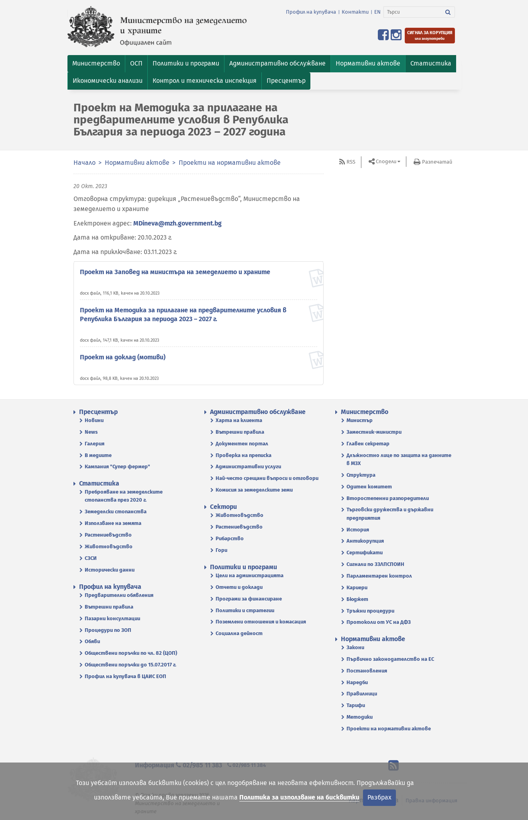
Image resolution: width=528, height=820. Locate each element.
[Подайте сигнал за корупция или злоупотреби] (430, 35)
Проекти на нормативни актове (230, 162)
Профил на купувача (311, 12)
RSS (351, 162)
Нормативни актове (137, 162)
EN (377, 12)
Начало (84, 162)
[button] (96, 63)
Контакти (355, 12)
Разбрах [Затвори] (379, 797)
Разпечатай (437, 162)
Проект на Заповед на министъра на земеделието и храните (175, 272)
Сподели (386, 161)
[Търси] (412, 12)
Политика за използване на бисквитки (299, 797)
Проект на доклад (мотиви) (122, 357)
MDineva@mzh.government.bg (177, 223)
